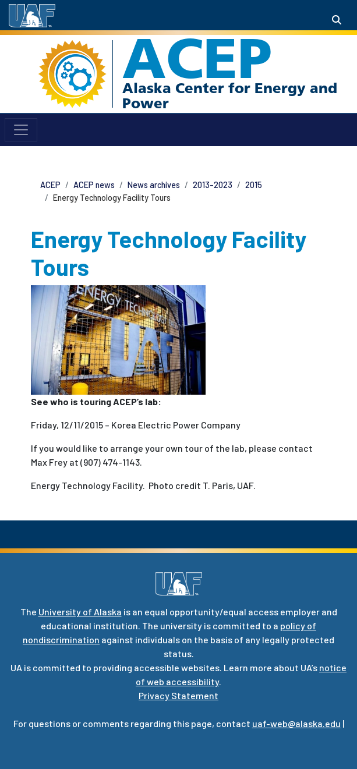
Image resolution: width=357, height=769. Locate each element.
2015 (253, 185)
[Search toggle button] (336, 19)
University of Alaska (80, 611)
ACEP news (94, 185)
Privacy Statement (178, 695)
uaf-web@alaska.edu (296, 723)
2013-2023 (212, 185)
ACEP (197, 58)
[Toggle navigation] (21, 129)
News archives (154, 185)
